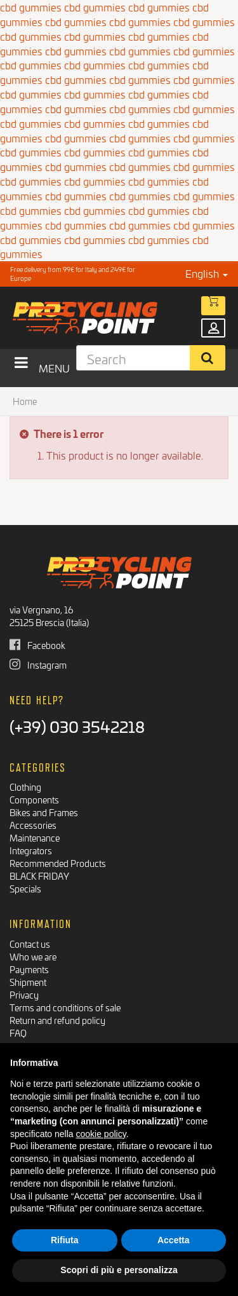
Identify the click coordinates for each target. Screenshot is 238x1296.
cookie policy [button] (101, 1134)
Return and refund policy (57, 1020)
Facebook (37, 644)
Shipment (28, 981)
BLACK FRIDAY (39, 875)
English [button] (206, 273)
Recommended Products (58, 863)
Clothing (25, 786)
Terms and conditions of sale (65, 1007)
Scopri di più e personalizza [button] (118, 1270)
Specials (25, 888)
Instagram (38, 664)
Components (34, 799)
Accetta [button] (173, 1240)
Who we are (33, 956)
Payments (29, 969)
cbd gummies (76, 21)
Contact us (30, 943)
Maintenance (35, 837)
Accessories (33, 824)
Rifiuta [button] (65, 1240)
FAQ (18, 1032)
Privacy (24, 994)
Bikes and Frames (44, 812)
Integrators (31, 850)
